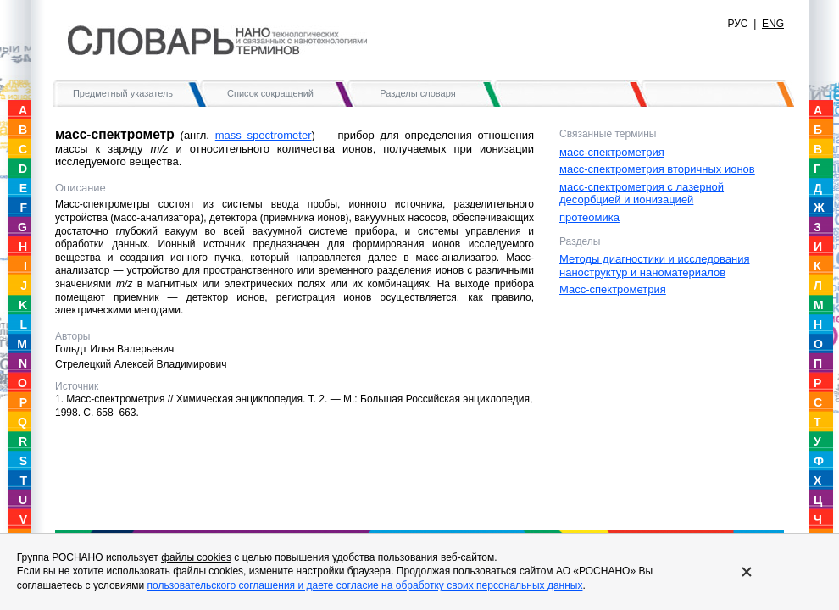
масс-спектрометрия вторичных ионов (657, 169)
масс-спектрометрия (611, 152)
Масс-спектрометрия (612, 289)
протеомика (589, 217)
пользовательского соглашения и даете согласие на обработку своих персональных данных (364, 585)
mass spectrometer (263, 135)
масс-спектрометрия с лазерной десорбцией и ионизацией (641, 193)
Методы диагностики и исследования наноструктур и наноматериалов (654, 265)
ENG (773, 24)
